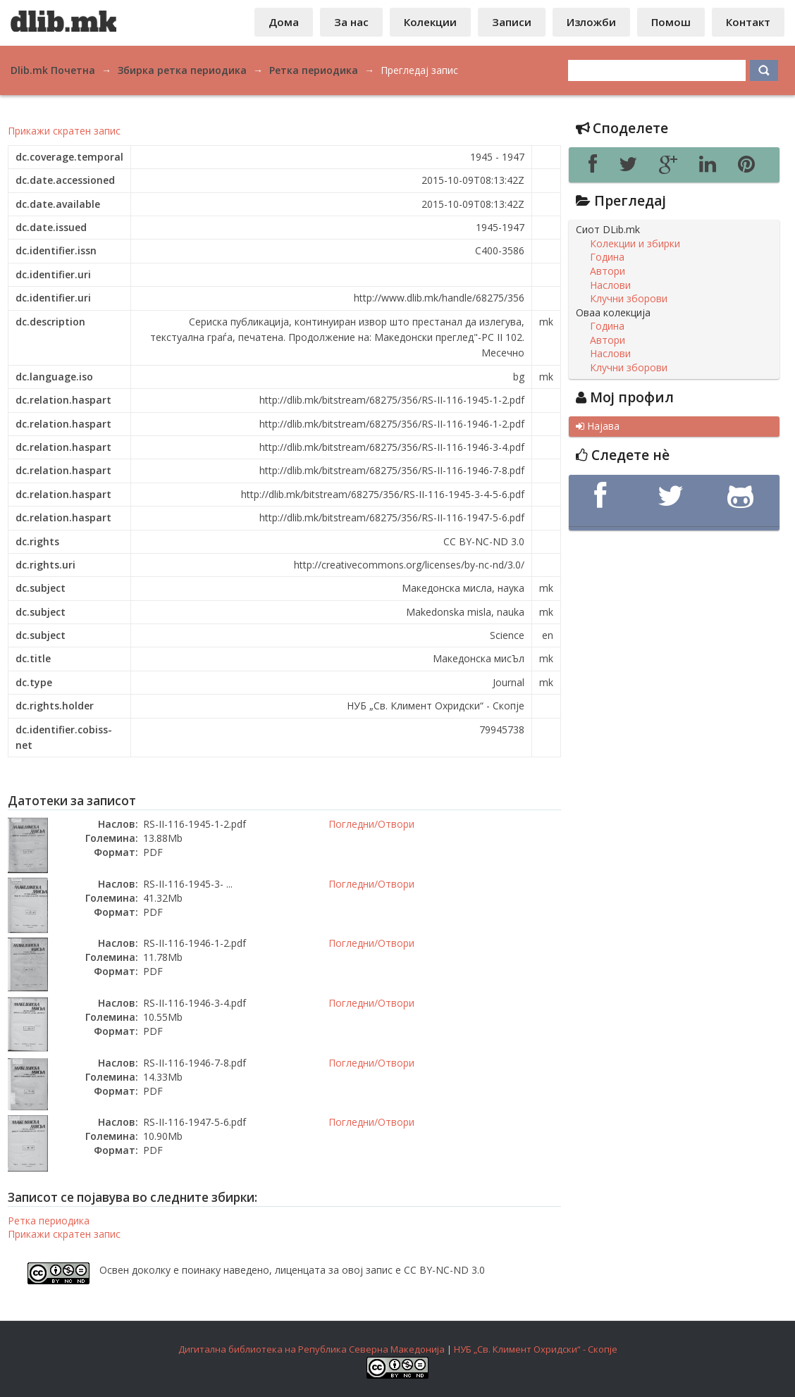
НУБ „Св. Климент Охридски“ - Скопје (535, 1349)
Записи (511, 22)
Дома (284, 22)
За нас (351, 22)
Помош (671, 22)
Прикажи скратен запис (64, 130)
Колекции (430, 22)
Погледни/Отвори (371, 824)
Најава (598, 426)
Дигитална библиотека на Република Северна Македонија (311, 1349)
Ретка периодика (49, 1220)
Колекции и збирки (635, 244)
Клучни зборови (628, 299)
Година (607, 257)
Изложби (591, 22)
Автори (607, 271)
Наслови (610, 285)
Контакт (748, 22)
